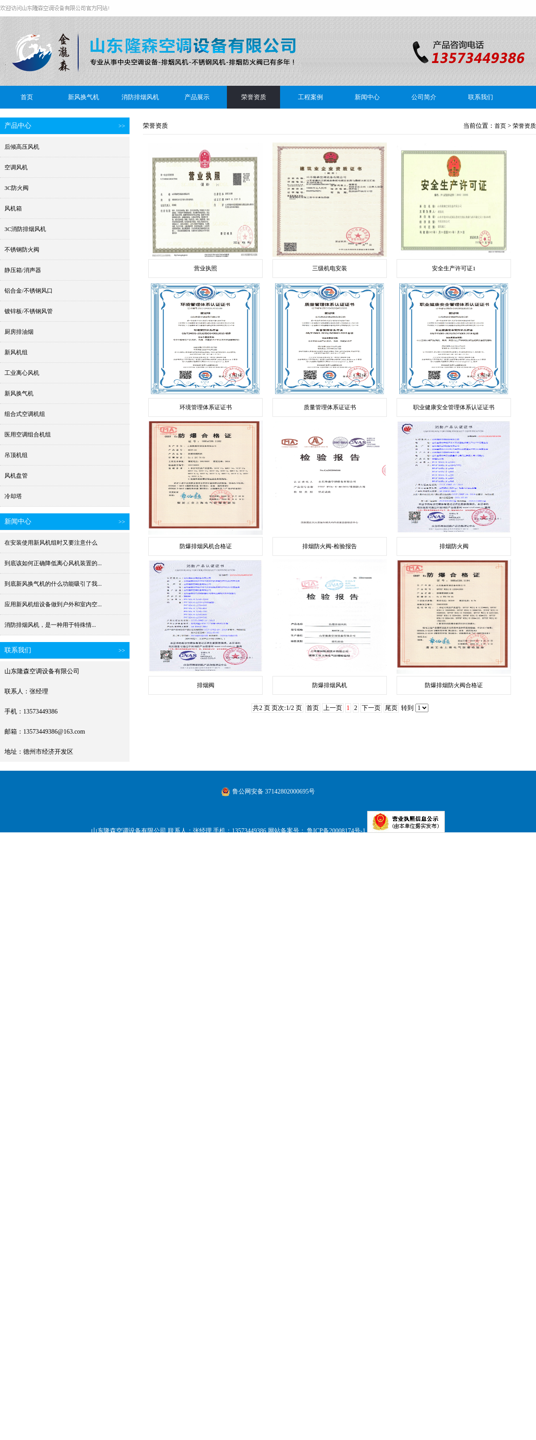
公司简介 (423, 97)
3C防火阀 (16, 188)
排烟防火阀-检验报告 (329, 546)
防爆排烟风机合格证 (206, 546)
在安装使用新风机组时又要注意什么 (50, 542)
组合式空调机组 (24, 414)
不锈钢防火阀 (21, 249)
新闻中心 (367, 97)
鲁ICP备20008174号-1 (336, 830)
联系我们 (480, 97)
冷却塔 (13, 496)
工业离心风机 (21, 372)
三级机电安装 (329, 268)
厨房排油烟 (19, 331)
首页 (27, 97)
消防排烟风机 (140, 97)
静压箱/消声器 (22, 270)
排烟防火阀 (454, 546)
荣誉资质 (253, 97)
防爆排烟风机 (329, 685)
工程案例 (310, 97)
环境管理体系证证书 (206, 407)
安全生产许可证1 (454, 268)
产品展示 (196, 97)
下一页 (371, 708)
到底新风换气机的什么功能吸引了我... (53, 583)
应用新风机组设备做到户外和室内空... (53, 604)
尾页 (391, 708)
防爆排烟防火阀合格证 (454, 685)
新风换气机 (83, 97)
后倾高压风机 (21, 146)
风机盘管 (16, 475)
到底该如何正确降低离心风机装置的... (53, 563)
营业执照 (205, 268)
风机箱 (13, 208)
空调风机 (16, 167)
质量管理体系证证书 (330, 407)
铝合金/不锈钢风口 (28, 290)
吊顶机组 (16, 455)
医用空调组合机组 (27, 434)
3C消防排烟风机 (25, 229)
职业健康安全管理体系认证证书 (453, 407)
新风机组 (16, 352)
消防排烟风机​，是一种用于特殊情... (50, 624)
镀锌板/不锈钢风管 (28, 311)
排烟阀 (205, 685)
